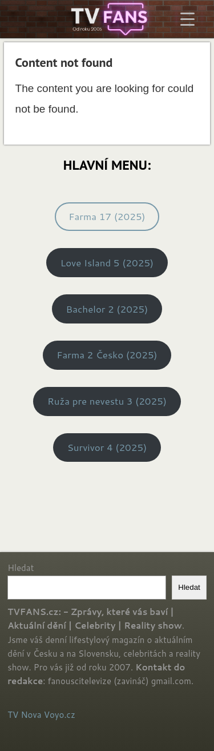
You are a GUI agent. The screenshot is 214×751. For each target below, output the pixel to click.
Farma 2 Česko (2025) (106, 354)
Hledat (20, 568)
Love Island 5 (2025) (107, 262)
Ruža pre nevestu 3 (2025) (107, 401)
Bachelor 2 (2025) (107, 308)
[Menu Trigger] (187, 18)
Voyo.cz (59, 715)
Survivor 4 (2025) (107, 447)
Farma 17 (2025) (106, 216)
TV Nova (24, 715)
